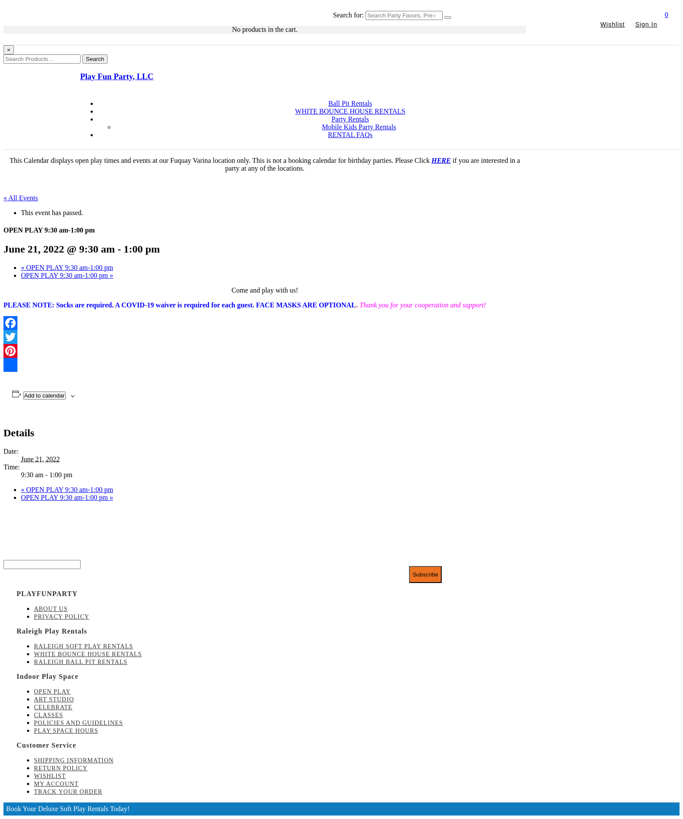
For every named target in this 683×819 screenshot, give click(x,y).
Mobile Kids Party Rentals (359, 127)
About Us (51, 609)
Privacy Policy (61, 616)
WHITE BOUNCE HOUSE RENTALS (350, 111)
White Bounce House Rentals (88, 654)
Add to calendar (44, 395)
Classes (48, 715)
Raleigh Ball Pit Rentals (81, 662)
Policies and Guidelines (78, 723)
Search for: (348, 15)
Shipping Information (74, 760)
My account (56, 784)
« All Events (20, 198)
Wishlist (612, 24)
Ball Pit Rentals (350, 103)
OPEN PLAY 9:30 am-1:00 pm (67, 267)
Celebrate (53, 707)
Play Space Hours (66, 731)
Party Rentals (350, 119)
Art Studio (54, 699)
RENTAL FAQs (350, 134)
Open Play (52, 691)
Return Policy (61, 768)
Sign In (646, 24)
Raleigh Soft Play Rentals (83, 646)
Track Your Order (68, 792)
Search (95, 59)
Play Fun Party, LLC (116, 76)
